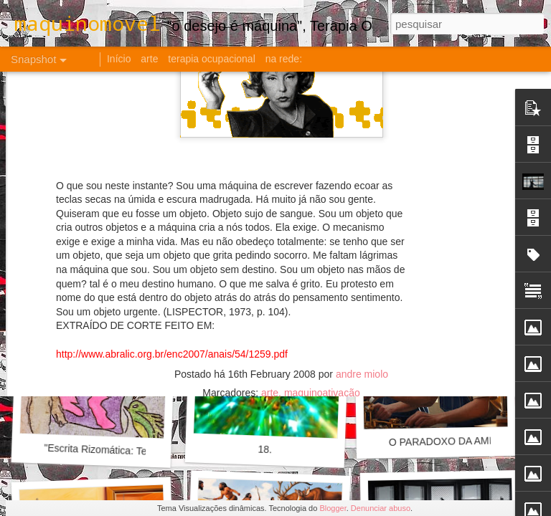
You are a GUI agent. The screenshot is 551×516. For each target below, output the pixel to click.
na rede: (283, 58)
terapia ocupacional (211, 58)
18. (265, 450)
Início (119, 58)
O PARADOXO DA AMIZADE (454, 441)
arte (269, 198)
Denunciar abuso (380, 508)
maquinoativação (322, 198)
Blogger (332, 508)
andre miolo (362, 179)
